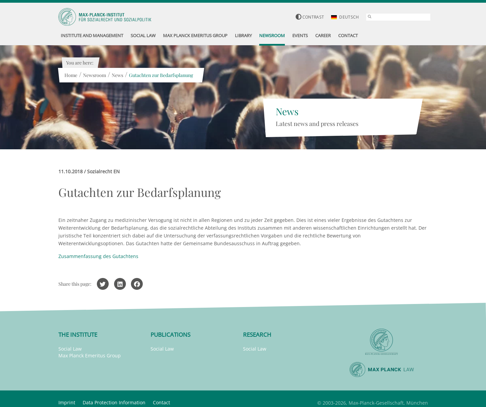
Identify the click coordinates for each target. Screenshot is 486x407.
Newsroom (94, 75)
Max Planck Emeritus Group (89, 355)
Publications (170, 334)
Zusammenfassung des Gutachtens (98, 256)
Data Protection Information (114, 402)
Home (70, 75)
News (117, 75)
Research (257, 334)
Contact (161, 402)
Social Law (70, 349)
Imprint (66, 402)
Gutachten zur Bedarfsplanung (161, 75)
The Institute (77, 334)
